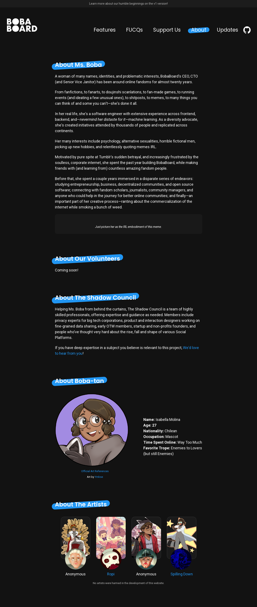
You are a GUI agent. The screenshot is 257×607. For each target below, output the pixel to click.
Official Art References (95, 471)
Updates (227, 29)
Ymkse (99, 476)
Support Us (167, 29)
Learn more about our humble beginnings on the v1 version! (128, 3)
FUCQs (134, 29)
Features (105, 29)
